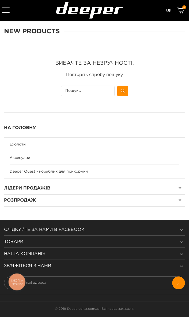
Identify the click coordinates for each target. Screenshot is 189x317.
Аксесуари (20, 157)
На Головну (20, 128)
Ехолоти (18, 144)
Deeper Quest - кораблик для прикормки (49, 171)
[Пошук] (88, 91)
